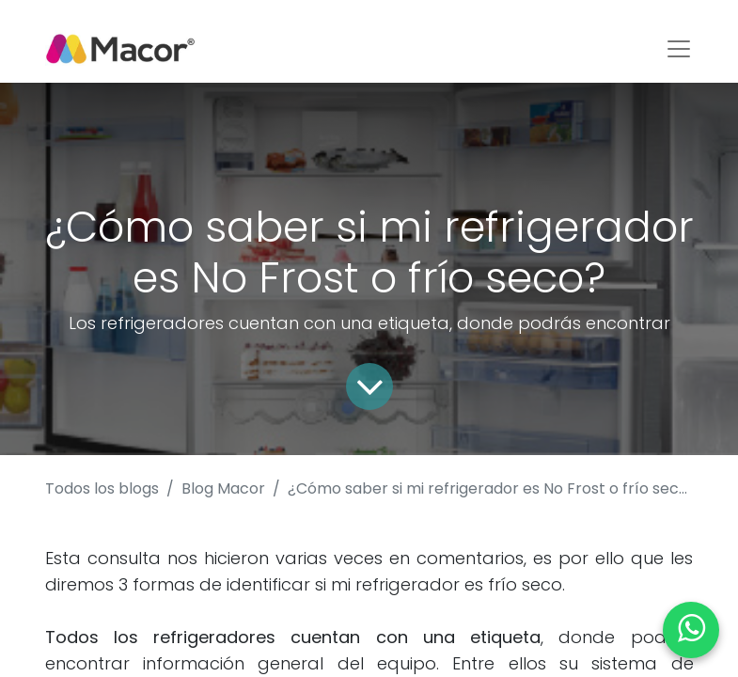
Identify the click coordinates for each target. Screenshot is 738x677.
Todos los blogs (102, 488)
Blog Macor (223, 488)
